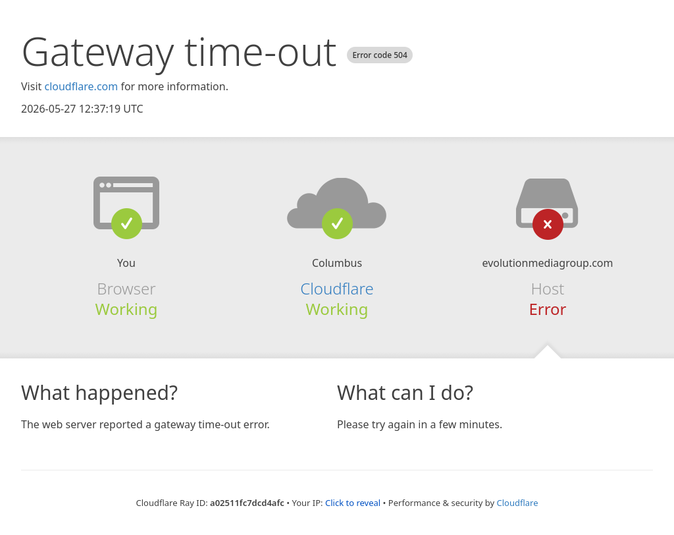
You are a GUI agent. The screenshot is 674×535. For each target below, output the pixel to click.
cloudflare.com (81, 86)
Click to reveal (352, 503)
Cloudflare (336, 288)
